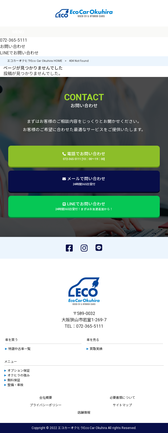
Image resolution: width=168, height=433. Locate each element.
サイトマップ (122, 405)
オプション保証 (18, 371)
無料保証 (13, 380)
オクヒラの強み (18, 375)
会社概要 (45, 398)
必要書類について (122, 398)
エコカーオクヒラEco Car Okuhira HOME (34, 61)
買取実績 (96, 349)
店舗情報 (83, 412)
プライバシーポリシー (46, 405)
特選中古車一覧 (19, 349)
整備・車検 (15, 385)
